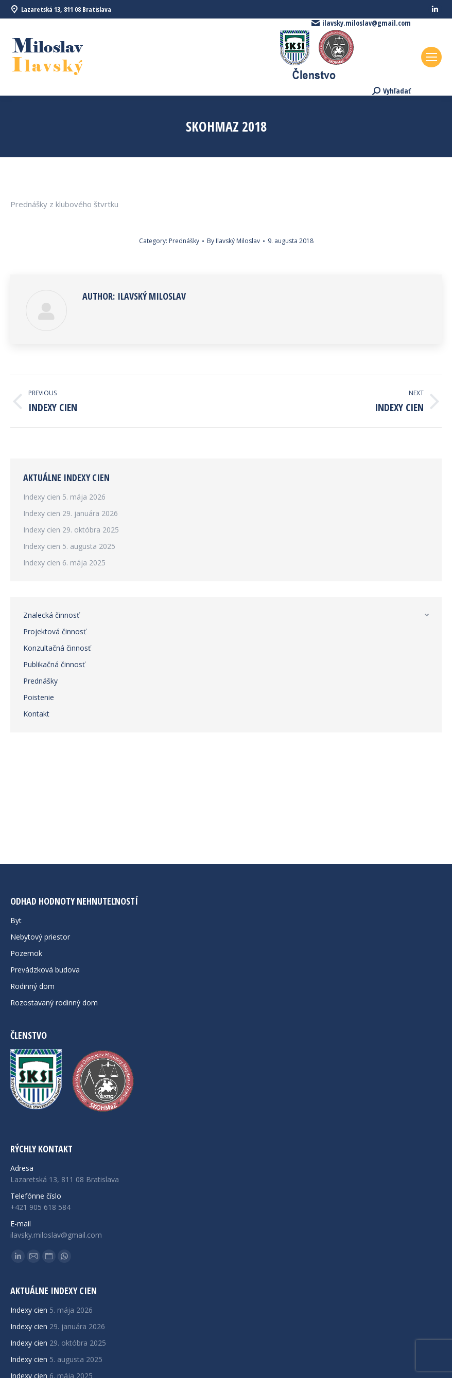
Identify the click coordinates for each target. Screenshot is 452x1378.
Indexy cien (41, 497)
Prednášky (184, 240)
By (233, 240)
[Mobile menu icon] (431, 57)
